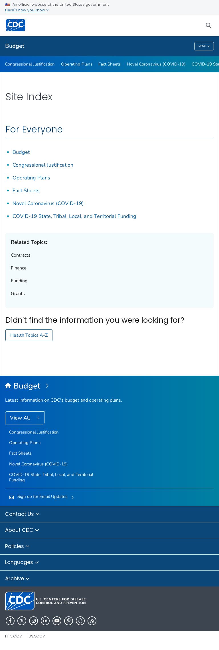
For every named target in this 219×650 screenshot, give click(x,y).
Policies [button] (17, 547)
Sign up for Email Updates (42, 496)
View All (20, 417)
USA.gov (37, 636)
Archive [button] (17, 579)
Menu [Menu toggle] (204, 46)
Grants (18, 294)
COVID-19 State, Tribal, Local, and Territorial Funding (74, 216)
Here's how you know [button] (27, 10)
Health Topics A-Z (29, 335)
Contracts (21, 255)
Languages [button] (22, 563)
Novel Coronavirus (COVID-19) (156, 64)
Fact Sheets (109, 64)
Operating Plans (76, 64)
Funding (19, 281)
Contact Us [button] (22, 514)
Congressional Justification (30, 64)
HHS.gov (13, 636)
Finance (19, 268)
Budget (14, 46)
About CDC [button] (22, 530)
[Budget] (109, 386)
